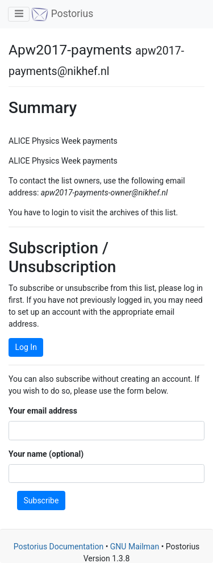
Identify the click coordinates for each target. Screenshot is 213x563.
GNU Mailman (134, 546)
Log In (26, 347)
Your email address (43, 410)
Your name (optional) (46, 453)
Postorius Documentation (59, 546)
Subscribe (41, 500)
